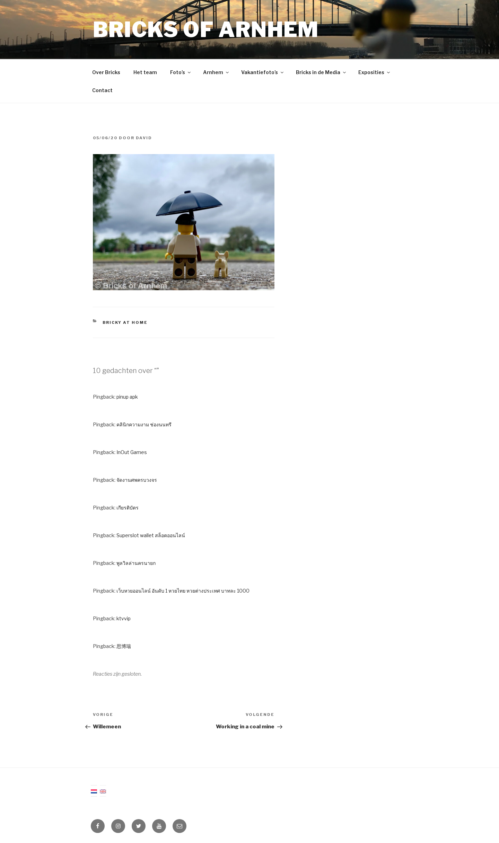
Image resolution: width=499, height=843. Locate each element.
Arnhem (216, 72)
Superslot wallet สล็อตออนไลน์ (150, 535)
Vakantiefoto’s (262, 72)
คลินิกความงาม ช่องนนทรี (144, 424)
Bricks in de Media (321, 72)
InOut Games (131, 452)
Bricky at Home (125, 322)
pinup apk (127, 397)
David (144, 137)
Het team (145, 72)
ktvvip (123, 618)
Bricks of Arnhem (205, 29)
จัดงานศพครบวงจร (136, 480)
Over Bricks (106, 72)
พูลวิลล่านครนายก (136, 563)
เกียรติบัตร (127, 508)
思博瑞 (123, 646)
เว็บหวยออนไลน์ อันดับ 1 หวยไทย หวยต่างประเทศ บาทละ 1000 (183, 591)
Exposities (374, 72)
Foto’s (181, 72)
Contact (102, 90)
